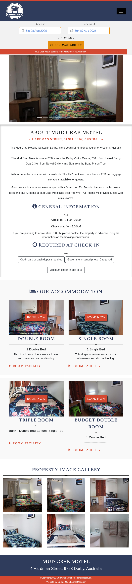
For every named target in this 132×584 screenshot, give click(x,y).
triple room (36, 420)
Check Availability (66, 44)
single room (96, 338)
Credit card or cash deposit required (41, 259)
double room (36, 338)
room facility (27, 366)
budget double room (95, 423)
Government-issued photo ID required (89, 259)
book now (36, 317)
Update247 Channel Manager (72, 582)
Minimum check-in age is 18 (65, 269)
